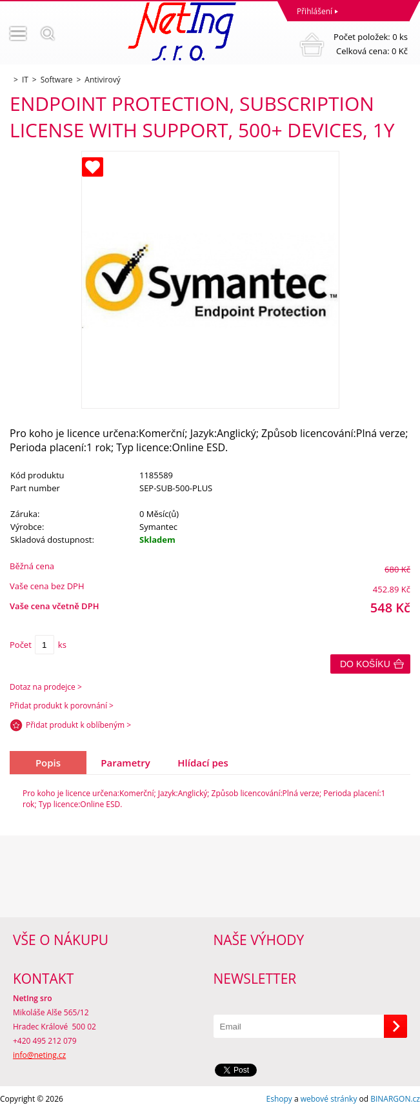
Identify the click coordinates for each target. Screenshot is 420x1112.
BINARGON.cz (395, 1098)
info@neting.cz (39, 1054)
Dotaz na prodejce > (46, 686)
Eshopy (279, 1098)
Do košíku (365, 664)
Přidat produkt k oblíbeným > (78, 724)
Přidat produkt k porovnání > (62, 705)
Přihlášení (314, 11)
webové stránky (329, 1098)
